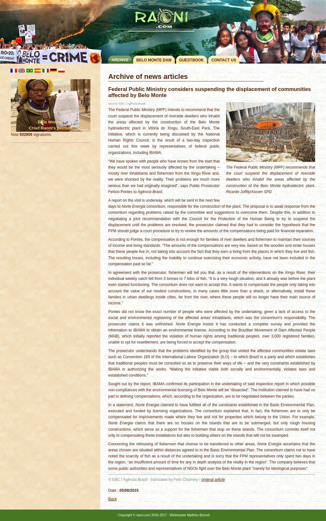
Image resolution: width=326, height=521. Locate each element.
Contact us (223, 60)
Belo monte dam (154, 60)
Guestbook (191, 60)
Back (112, 499)
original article (213, 479)
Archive (120, 60)
